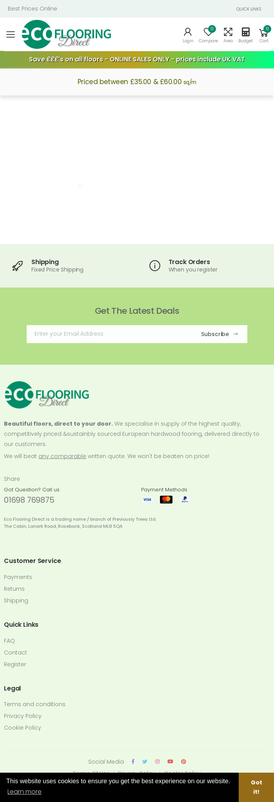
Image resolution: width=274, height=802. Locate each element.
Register (15, 664)
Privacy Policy (23, 716)
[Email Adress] (108, 334)
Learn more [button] (24, 791)
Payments (18, 577)
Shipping (16, 600)
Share (12, 479)
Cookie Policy (22, 728)
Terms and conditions (34, 704)
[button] (264, 34)
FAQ (9, 641)
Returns (14, 589)
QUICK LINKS (248, 9)
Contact (15, 652)
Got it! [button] (256, 787)
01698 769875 (29, 500)
